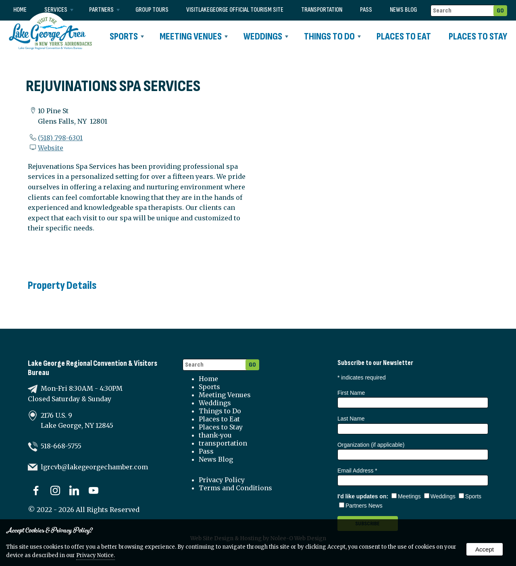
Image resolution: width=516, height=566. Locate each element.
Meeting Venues (194, 36)
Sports (127, 36)
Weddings (265, 36)
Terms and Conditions (235, 488)
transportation (321, 10)
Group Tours (152, 10)
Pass (366, 10)
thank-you (215, 435)
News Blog (403, 10)
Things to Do (332, 36)
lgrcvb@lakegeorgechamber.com (94, 467)
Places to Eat (404, 36)
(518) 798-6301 (60, 138)
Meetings (406, 496)
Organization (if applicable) (371, 445)
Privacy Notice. (95, 555)
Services (58, 10)
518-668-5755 (61, 446)
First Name (351, 393)
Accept (484, 549)
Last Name (351, 418)
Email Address (357, 470)
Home (20, 10)
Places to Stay (478, 36)
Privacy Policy (222, 480)
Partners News (361, 505)
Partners (104, 10)
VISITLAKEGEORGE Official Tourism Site (234, 10)
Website (50, 148)
